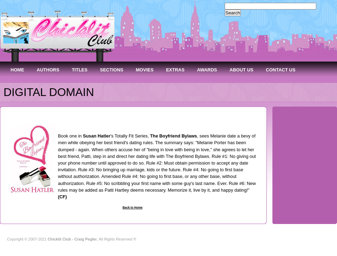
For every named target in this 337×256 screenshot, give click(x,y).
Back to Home (133, 207)
